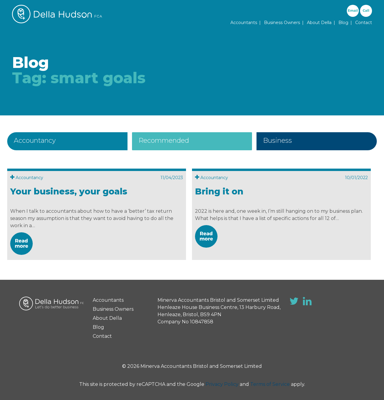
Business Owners (282, 22)
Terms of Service (270, 384)
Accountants (243, 22)
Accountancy (35, 140)
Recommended (164, 140)
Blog (343, 22)
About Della (319, 22)
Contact (363, 22)
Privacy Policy (222, 384)
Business (277, 140)
